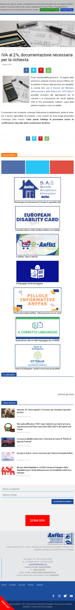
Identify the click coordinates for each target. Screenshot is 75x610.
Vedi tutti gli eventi (66, 394)
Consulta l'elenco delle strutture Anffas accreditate (37, 230)
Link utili (21, 585)
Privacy (31, 585)
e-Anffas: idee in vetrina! (27, 257)
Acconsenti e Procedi (49, 10)
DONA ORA (37, 520)
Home (3, 585)
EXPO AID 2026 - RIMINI (28, 381)
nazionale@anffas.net (37, 564)
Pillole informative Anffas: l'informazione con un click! (37, 313)
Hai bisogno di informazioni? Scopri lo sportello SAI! (37, 202)
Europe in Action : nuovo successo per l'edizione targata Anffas (45, 453)
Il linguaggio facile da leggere (29, 283)
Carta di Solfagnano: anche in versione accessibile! (37, 369)
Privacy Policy (67, 10)
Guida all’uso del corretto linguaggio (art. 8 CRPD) (38, 340)
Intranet (40, 585)
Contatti (12, 585)
